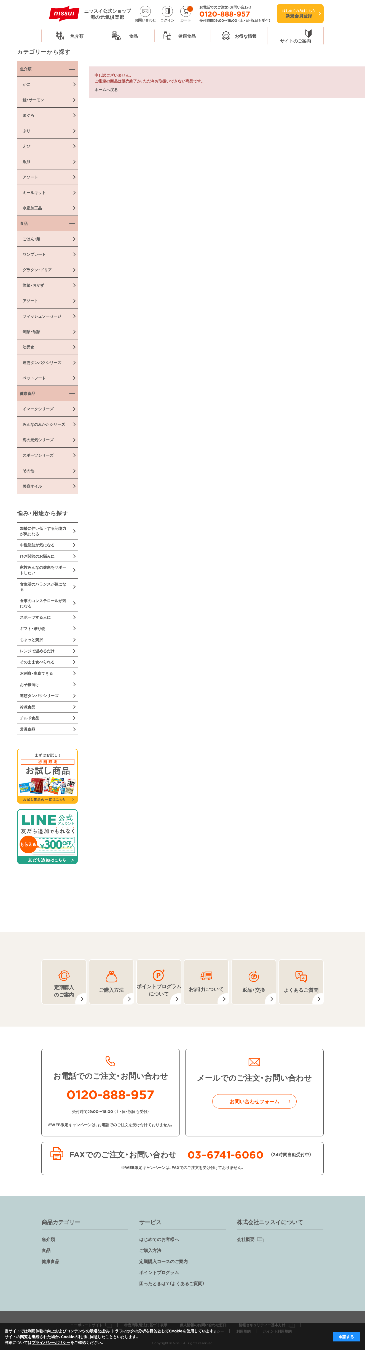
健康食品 (50, 1261)
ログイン (167, 19)
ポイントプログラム (159, 1272)
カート (186, 14)
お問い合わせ (145, 19)
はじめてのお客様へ (159, 1239)
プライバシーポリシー (51, 1342)
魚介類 (48, 1239)
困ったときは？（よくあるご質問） (172, 1283)
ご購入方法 (150, 1250)
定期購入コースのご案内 (163, 1261)
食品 (46, 1250)
